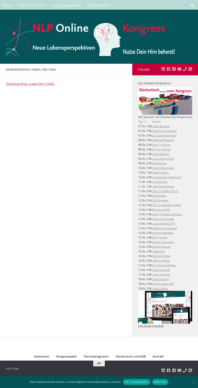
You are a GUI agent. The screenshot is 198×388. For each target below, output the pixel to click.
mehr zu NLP (30, 5)
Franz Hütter (160, 288)
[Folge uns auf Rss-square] (190, 69)
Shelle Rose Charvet (164, 228)
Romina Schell (161, 209)
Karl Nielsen (159, 163)
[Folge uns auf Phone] (185, 69)
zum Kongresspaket (151, 326)
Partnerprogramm (96, 356)
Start (8, 5)
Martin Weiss (160, 172)
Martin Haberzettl (163, 284)
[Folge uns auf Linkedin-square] (163, 69)
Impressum (41, 356)
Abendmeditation (163, 233)
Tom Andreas (160, 200)
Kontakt (158, 356)
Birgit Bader (159, 196)
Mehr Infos (160, 381)
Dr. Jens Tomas (161, 149)
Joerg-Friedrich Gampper (167, 214)
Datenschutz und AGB (131, 356)
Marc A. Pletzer (161, 145)
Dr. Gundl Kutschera (164, 135)
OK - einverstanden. (136, 381)
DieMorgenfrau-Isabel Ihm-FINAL (30, 83)
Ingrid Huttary (160, 279)
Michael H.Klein (161, 256)
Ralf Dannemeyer (163, 186)
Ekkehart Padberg (163, 140)
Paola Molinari (160, 154)
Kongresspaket (67, 5)
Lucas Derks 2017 (163, 158)
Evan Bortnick (161, 126)
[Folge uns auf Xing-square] (174, 69)
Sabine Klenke (161, 260)
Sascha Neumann (163, 168)
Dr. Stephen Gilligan (164, 265)
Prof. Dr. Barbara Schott (166, 205)
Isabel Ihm (158, 251)
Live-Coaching (161, 274)
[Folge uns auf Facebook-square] (169, 69)
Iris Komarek (160, 182)
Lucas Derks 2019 (163, 223)
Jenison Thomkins (163, 242)
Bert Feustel (159, 237)
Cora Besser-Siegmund (166, 177)
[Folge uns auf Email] (179, 69)
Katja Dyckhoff (161, 270)
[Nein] (193, 382)
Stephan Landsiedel (164, 131)
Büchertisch (99, 5)
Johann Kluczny (161, 247)
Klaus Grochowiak (163, 219)
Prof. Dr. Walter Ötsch (165, 191)
